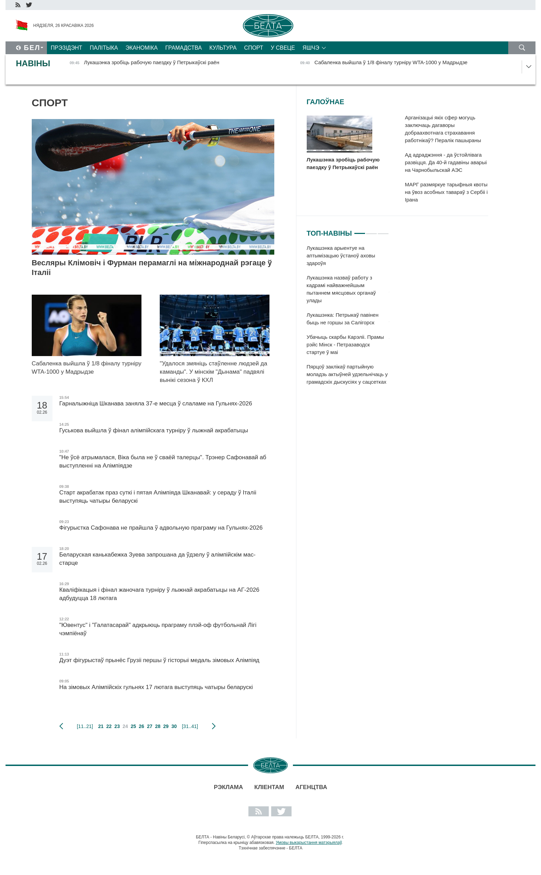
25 (133, 726)
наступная (214, 726)
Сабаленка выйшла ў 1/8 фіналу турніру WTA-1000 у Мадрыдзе (86, 367)
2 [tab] (371, 230)
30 (174, 726)
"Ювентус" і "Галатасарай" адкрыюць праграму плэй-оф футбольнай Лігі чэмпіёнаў (158, 629)
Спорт (253, 48)
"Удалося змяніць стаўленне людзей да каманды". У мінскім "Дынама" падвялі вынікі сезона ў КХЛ (213, 371)
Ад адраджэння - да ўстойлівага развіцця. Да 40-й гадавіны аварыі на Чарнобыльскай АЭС (446, 162)
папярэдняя (61, 726)
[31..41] (190, 726)
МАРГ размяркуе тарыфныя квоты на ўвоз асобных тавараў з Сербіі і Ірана (446, 192)
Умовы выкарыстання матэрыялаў (309, 842)
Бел (32, 47)
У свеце (283, 48)
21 (101, 726)
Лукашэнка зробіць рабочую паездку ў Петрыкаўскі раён (343, 163)
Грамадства (183, 48)
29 (166, 726)
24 (125, 726)
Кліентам (269, 787)
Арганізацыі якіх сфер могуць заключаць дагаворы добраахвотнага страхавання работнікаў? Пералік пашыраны (443, 129)
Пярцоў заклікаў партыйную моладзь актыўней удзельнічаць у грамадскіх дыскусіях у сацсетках (347, 374)
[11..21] (85, 726)
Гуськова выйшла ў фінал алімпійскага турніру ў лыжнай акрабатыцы (153, 430)
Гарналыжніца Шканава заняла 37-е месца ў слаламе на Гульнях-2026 (155, 403)
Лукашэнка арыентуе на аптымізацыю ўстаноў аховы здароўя (341, 255)
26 (141, 726)
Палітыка (104, 48)
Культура (223, 48)
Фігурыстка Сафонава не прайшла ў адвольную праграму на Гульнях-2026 (161, 527)
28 (157, 726)
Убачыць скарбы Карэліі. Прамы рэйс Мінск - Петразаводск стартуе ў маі (345, 344)
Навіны (33, 63)
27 (150, 726)
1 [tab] (359, 230)
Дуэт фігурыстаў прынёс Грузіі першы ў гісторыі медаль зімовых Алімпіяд (159, 660)
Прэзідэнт (66, 48)
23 (117, 726)
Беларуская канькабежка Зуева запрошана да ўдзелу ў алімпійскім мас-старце (157, 558)
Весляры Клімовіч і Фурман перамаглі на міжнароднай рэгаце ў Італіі (152, 267)
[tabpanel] (348, 318)
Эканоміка (142, 48)
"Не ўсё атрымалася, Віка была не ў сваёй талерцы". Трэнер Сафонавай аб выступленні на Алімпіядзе (162, 461)
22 (109, 726)
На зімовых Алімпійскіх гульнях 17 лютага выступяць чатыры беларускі (157, 687)
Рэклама (228, 787)
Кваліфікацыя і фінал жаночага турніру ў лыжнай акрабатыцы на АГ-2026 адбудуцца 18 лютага (159, 594)
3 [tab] (383, 230)
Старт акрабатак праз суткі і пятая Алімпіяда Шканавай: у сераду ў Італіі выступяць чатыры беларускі (157, 496)
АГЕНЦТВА (311, 787)
